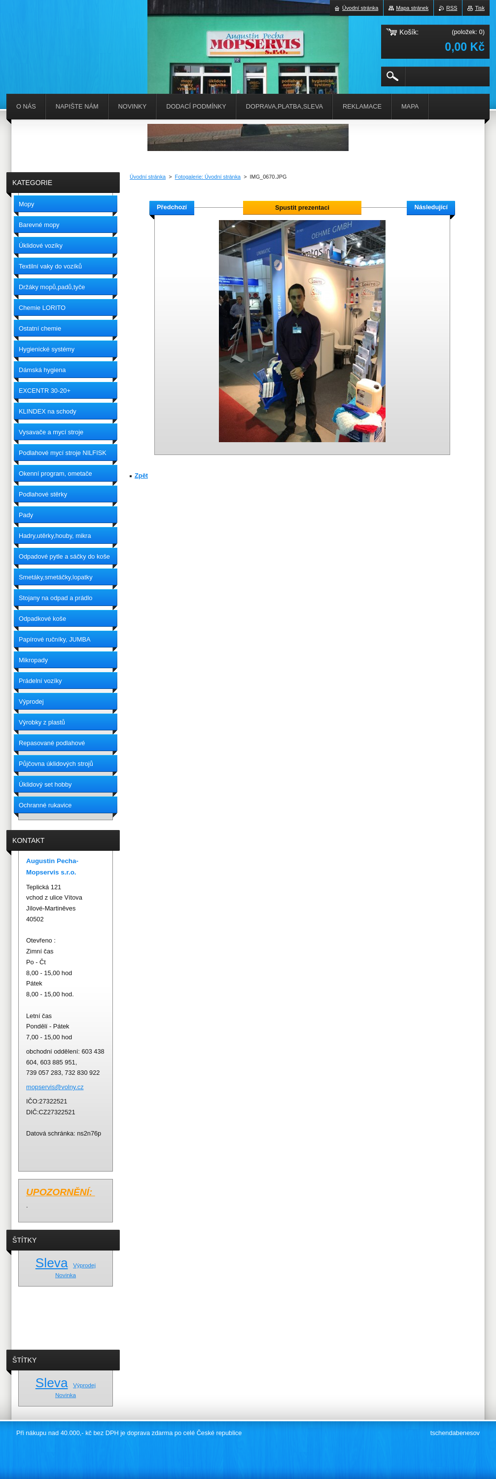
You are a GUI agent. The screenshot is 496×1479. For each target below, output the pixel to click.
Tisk (480, 8)
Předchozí (172, 207)
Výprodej (84, 1265)
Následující (431, 207)
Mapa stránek (412, 8)
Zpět (141, 475)
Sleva (51, 1262)
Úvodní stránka (148, 177)
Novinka (65, 1275)
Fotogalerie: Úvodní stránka (208, 177)
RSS (451, 8)
